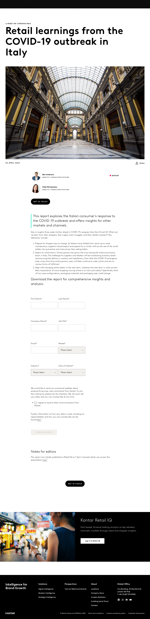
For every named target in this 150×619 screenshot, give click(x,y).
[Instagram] (122, 600)
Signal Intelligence (45, 589)
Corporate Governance (136, 613)
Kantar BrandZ (54, 4)
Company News (97, 593)
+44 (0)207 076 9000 (127, 594)
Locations (95, 589)
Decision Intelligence (46, 593)
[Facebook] (126, 600)
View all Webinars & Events (75, 589)
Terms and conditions (96, 613)
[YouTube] (118, 600)
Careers (130, 4)
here (39, 425)
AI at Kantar (113, 4)
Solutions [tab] (27, 4)
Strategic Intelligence (47, 597)
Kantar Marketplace (70, 4)
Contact (138, 4)
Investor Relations (98, 597)
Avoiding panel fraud (99, 601)
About (122, 4)
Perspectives (40, 4)
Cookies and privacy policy (115, 613)
